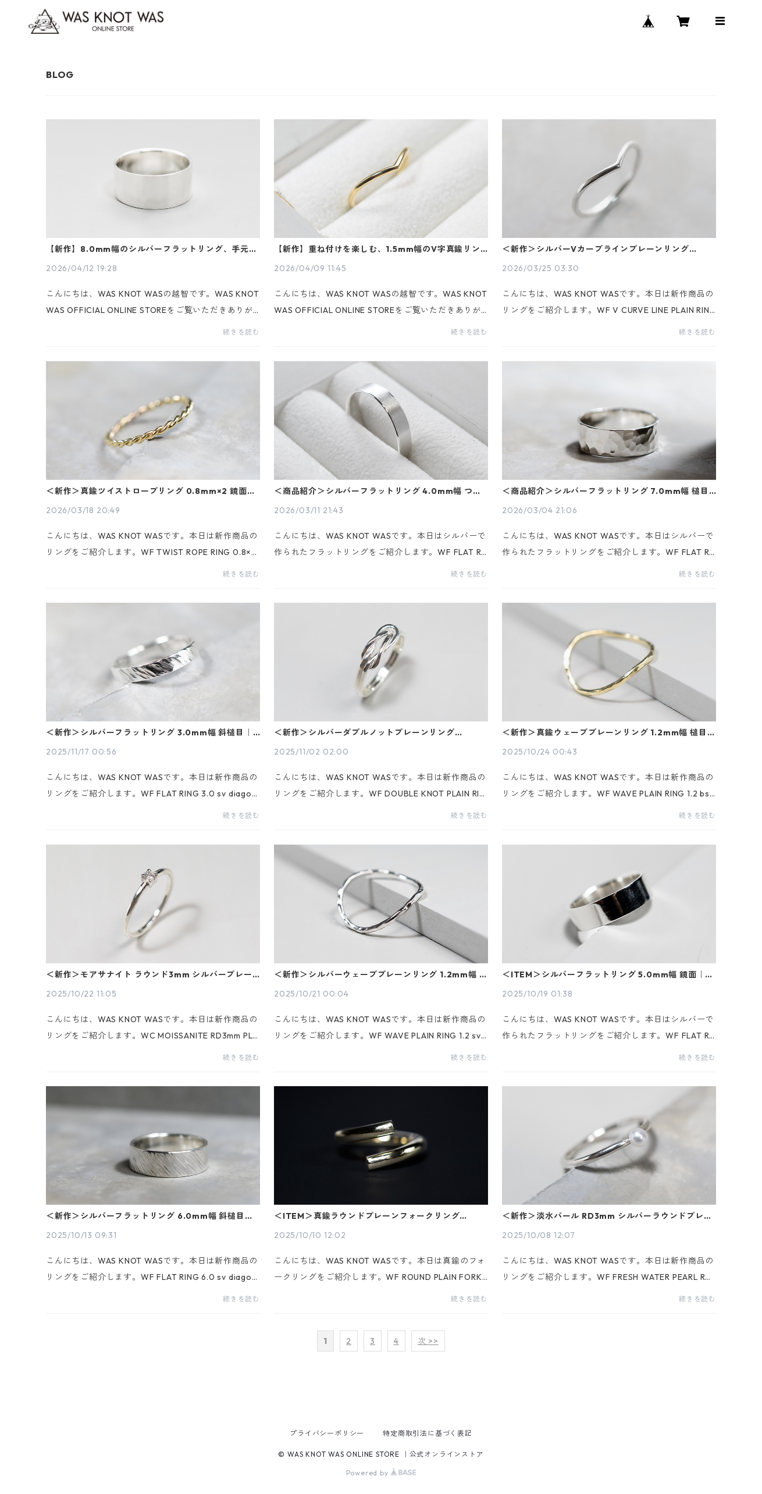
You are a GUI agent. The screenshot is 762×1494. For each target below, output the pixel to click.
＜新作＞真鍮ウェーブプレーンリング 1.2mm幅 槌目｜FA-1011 (608, 732)
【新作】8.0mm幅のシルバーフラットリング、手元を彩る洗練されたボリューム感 (152, 249)
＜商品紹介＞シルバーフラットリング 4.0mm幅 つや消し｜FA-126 (378, 491)
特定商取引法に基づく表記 (427, 1433)
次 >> (428, 1341)
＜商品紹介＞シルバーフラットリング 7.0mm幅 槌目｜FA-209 (605, 491)
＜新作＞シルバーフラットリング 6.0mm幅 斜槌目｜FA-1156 (150, 1216)
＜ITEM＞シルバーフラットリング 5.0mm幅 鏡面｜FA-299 (603, 974)
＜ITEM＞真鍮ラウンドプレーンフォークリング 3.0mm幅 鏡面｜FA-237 (367, 1216)
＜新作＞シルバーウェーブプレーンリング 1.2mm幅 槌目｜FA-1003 (380, 974)
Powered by (381, 1472)
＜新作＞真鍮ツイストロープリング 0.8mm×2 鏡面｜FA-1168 (150, 491)
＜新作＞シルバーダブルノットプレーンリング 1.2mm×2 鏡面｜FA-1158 (364, 732)
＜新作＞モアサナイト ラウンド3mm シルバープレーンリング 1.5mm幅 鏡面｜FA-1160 (149, 974)
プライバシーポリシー (327, 1433)
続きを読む (241, 332)
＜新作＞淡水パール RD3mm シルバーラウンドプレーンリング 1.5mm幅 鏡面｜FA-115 (607, 1216)
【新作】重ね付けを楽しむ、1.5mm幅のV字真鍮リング (377, 249)
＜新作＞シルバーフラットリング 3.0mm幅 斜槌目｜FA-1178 (149, 732)
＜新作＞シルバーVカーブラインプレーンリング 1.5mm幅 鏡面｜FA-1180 (595, 249)
